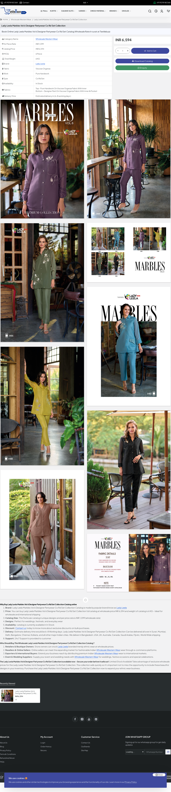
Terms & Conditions (8, 754)
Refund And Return (7, 758)
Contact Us (85, 743)
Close (160, 775)
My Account (46, 737)
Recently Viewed (7, 683)
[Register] (162, 11)
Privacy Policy (131, 782)
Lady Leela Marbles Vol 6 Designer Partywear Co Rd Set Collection (25, 692)
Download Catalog (142, 61)
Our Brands (85, 747)
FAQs (2, 762)
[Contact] (24, 2)
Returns (43, 750)
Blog (2, 747)
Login (42, 743)
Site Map (84, 750)
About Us (3, 743)
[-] (118, 51)
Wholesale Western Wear (21, 19)
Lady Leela (40, 63)
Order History (45, 747)
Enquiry (142, 67)
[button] (150, 51)
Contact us (20, 628)
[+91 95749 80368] (9, 2)
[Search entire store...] (149, 11)
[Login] (156, 11)
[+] (127, 51)
